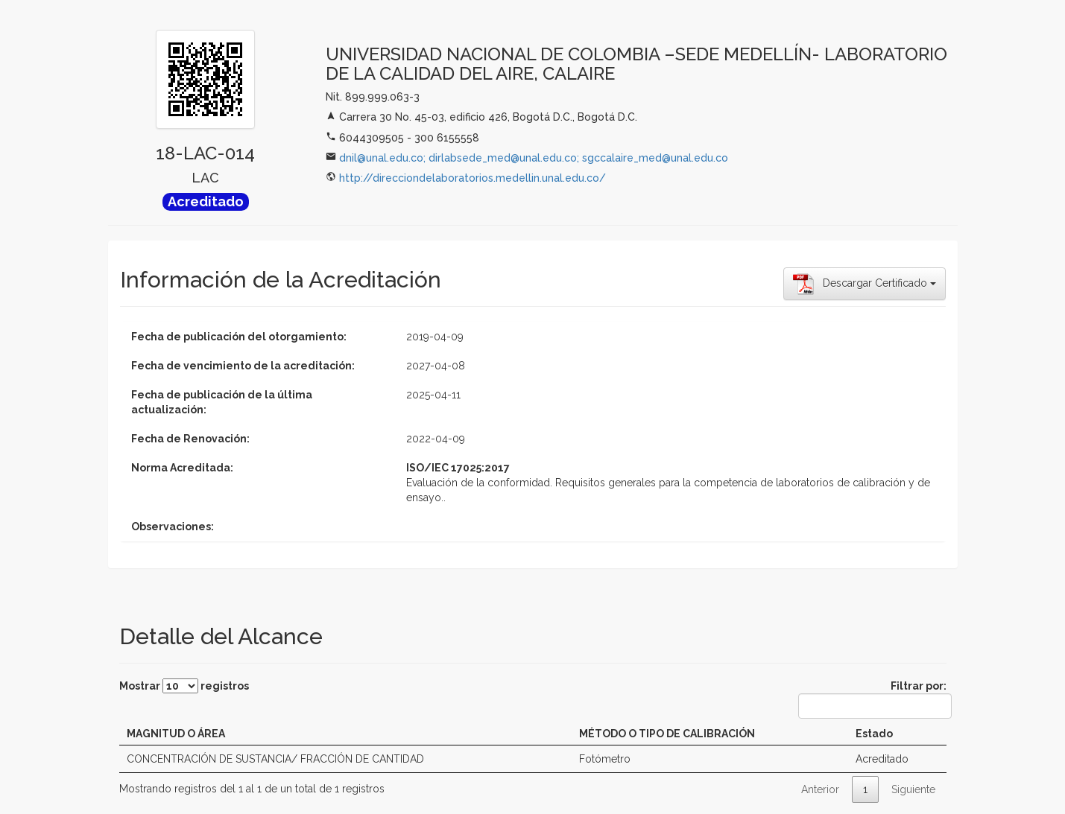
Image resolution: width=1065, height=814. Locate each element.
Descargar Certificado (864, 284)
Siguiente (913, 789)
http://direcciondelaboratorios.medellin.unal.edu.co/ (472, 178)
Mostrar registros (184, 685)
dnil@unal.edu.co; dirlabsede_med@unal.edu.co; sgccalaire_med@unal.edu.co (533, 158)
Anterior (820, 789)
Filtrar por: (872, 699)
